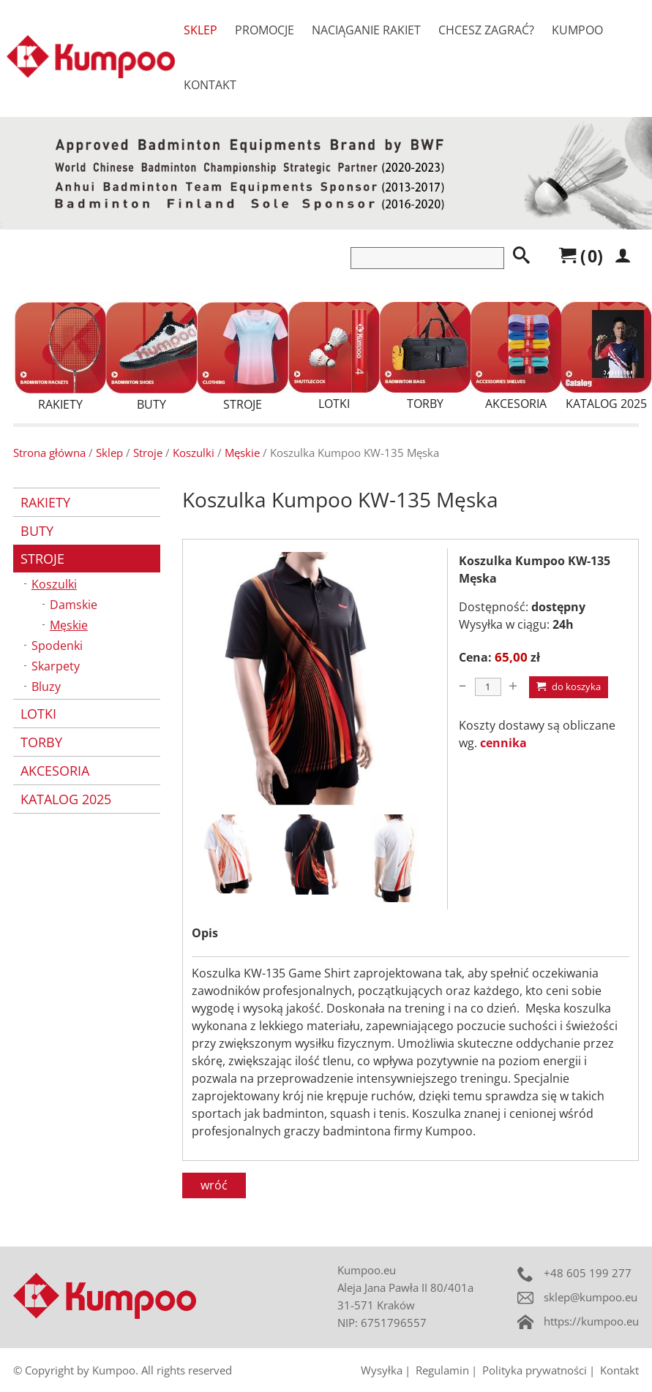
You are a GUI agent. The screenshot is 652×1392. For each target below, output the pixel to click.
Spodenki (57, 646)
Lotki (334, 357)
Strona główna (49, 452)
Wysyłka (381, 1370)
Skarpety (55, 666)
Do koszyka (568, 686)
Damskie (73, 605)
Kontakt (210, 85)
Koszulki (193, 452)
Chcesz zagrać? (486, 30)
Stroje (242, 357)
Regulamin (442, 1370)
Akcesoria (516, 357)
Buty (151, 357)
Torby (425, 357)
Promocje (264, 30)
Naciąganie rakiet (366, 30)
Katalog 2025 (606, 357)
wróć (214, 1185)
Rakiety (60, 357)
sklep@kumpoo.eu (590, 1297)
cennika (503, 743)
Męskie (242, 452)
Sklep (200, 30)
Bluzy (46, 686)
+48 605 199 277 (588, 1273)
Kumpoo (577, 30)
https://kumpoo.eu (591, 1321)
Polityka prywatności (534, 1370)
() (581, 256)
